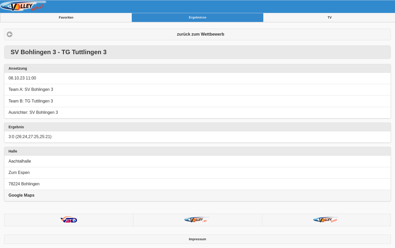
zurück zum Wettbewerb (200, 34)
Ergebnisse (197, 17)
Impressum (197, 239)
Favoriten (66, 17)
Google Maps (21, 195)
